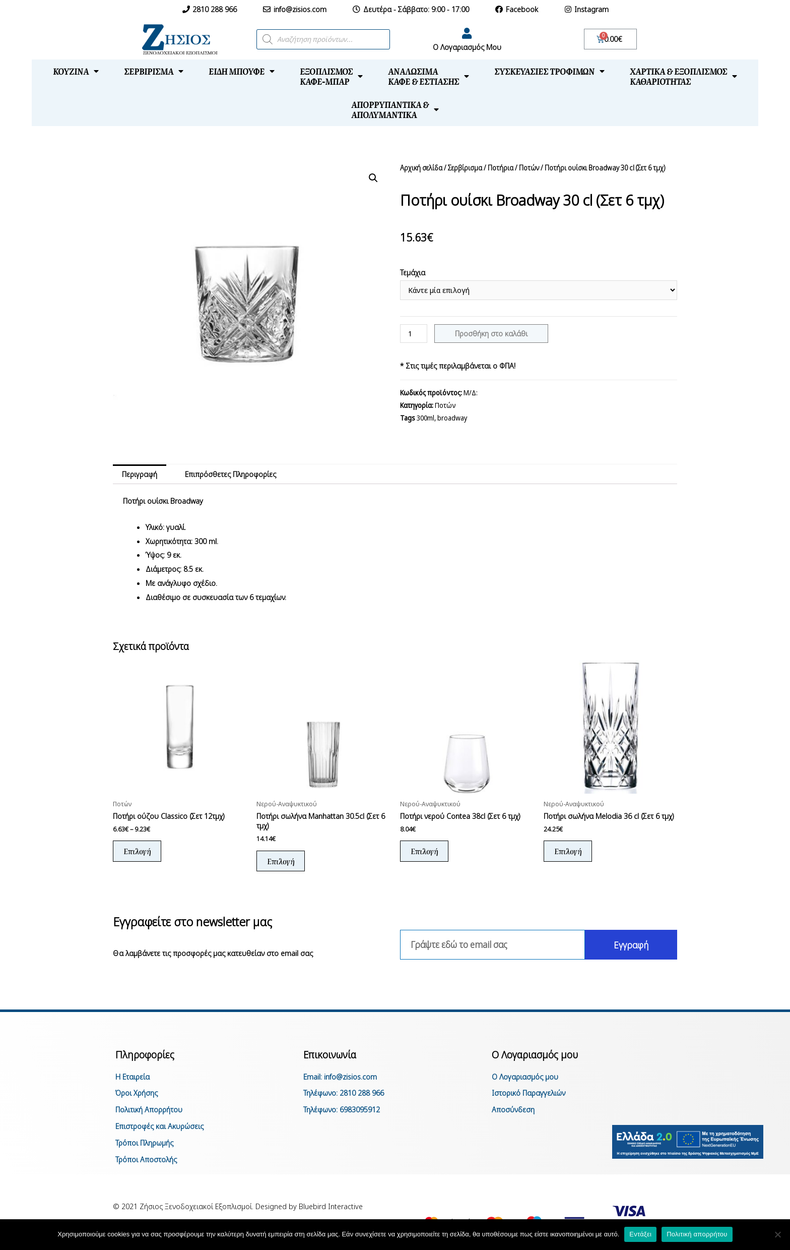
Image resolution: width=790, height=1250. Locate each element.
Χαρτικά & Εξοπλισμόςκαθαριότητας (683, 76)
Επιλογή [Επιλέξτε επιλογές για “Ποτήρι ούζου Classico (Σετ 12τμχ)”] (137, 851)
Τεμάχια (412, 272)
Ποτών (529, 167)
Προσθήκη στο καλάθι (491, 333)
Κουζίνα (76, 71)
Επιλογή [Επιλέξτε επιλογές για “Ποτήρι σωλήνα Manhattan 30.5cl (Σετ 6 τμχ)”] (280, 861)
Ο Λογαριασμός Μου (467, 47)
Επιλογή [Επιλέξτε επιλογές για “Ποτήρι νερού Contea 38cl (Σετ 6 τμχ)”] (424, 851)
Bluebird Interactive (331, 1206)
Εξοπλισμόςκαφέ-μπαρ (331, 76)
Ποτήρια (500, 167)
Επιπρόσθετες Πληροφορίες (230, 474)
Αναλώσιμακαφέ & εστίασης (428, 76)
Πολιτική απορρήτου (697, 1234)
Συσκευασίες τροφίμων (549, 71)
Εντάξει (640, 1234)
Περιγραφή (139, 474)
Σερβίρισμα (153, 71)
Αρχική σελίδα (421, 167)
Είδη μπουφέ (242, 71)
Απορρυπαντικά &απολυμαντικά (395, 109)
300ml (425, 418)
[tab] (139, 474)
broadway (452, 418)
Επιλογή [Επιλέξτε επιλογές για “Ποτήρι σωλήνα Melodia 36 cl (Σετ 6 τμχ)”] (567, 851)
